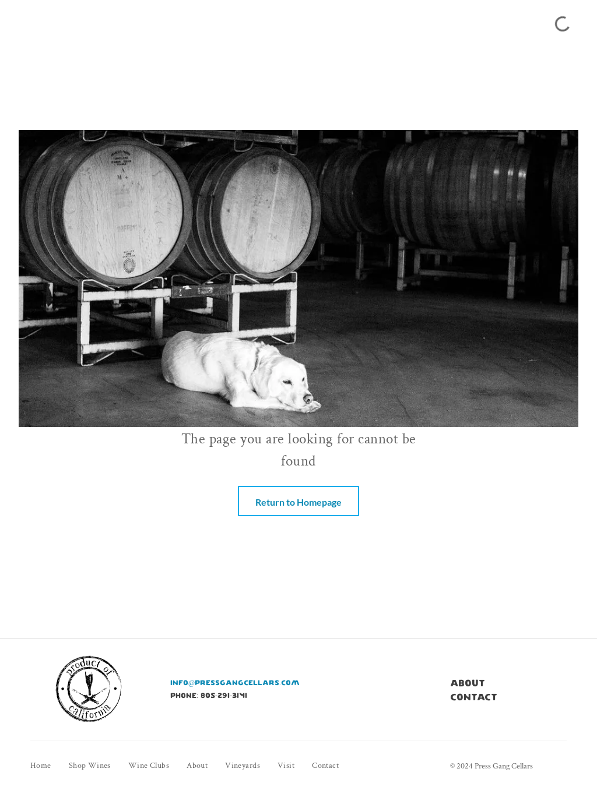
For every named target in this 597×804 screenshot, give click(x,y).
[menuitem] (49, 766)
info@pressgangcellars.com (235, 682)
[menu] (25, 21)
